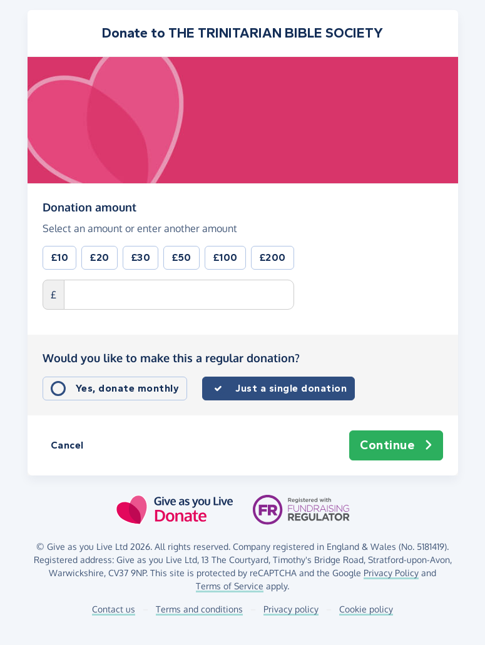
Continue (396, 445)
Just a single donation (291, 388)
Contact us (113, 609)
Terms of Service (229, 586)
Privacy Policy (391, 572)
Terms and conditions (199, 609)
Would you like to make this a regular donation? (171, 358)
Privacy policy (291, 609)
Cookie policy (366, 609)
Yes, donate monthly (128, 388)
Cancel (67, 445)
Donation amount (89, 206)
